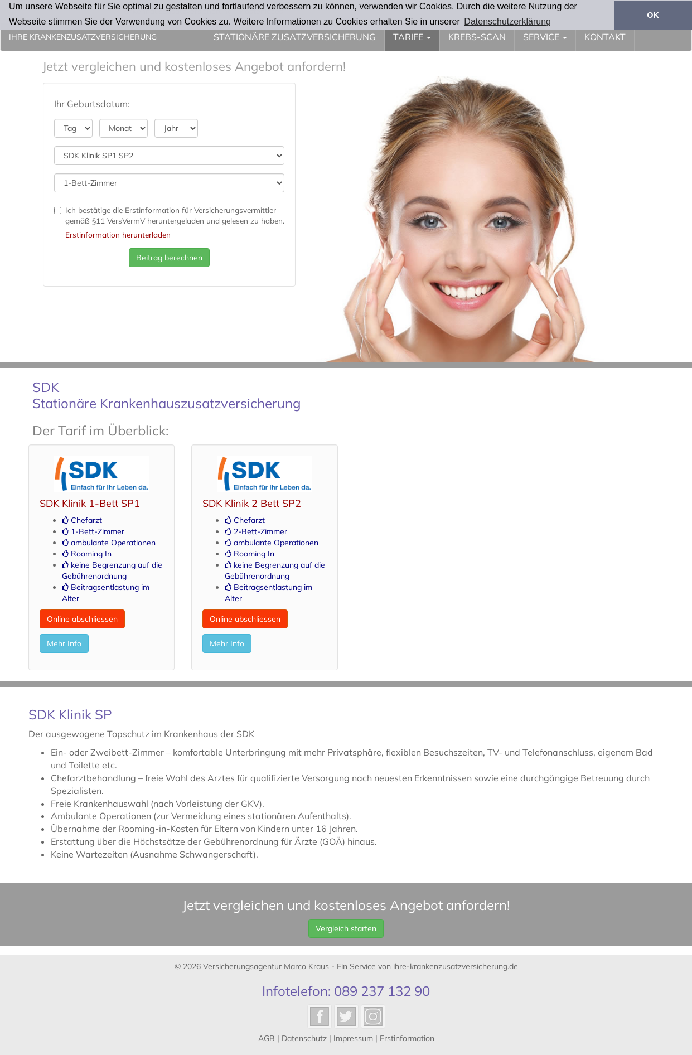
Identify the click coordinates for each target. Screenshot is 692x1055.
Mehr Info (64, 643)
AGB (266, 1038)
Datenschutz (304, 1038)
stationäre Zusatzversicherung (295, 36)
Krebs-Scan (477, 36)
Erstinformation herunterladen (118, 234)
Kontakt (605, 36)
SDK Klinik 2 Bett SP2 (251, 503)
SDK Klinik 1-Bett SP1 (90, 503)
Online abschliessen (82, 619)
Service (545, 36)
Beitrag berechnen (169, 258)
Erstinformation (407, 1038)
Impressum (353, 1038)
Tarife (412, 36)
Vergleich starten (346, 928)
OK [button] (653, 15)
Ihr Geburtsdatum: (92, 103)
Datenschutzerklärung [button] (507, 21)
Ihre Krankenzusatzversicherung (83, 37)
